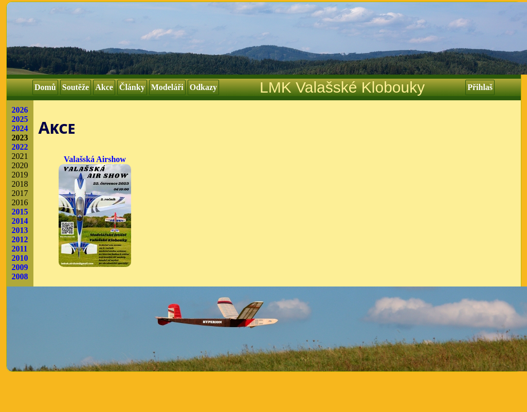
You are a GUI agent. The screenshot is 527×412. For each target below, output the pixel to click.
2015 (20, 211)
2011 (20, 248)
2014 (20, 221)
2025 (20, 119)
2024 (20, 128)
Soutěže (75, 87)
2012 (20, 239)
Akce (104, 87)
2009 (20, 267)
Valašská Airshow (95, 211)
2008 (20, 276)
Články (132, 87)
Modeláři (167, 87)
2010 (20, 258)
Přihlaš (480, 87)
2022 (20, 146)
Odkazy (203, 87)
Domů (45, 87)
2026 (20, 109)
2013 (20, 230)
